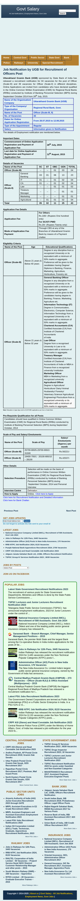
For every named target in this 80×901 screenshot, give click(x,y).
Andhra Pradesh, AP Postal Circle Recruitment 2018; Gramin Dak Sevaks (21, 755)
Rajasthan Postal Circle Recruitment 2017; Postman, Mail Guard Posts (21, 771)
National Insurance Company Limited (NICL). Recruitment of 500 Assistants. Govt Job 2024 (43, 619)
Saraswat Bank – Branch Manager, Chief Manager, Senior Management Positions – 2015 (43, 635)
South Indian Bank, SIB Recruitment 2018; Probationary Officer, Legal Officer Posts (59, 800)
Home (6, 57)
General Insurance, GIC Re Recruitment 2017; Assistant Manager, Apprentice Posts (57, 865)
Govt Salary (28, 8)
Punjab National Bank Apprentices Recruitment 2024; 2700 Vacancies (36, 548)
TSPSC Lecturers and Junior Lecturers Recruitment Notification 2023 (57, 758)
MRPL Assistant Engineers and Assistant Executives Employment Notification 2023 (22, 814)
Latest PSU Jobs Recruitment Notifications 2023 (33, 696)
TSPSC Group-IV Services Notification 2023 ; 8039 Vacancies (32, 557)
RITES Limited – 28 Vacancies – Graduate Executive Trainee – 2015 (20, 879)
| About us (34, 893)
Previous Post (11, 511)
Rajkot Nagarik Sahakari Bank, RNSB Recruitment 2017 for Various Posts (58, 808)
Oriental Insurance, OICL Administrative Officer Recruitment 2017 (56, 857)
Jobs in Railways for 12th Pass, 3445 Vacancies (26, 538)
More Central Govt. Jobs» (29, 785)
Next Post (71, 511)
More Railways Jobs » (30, 885)
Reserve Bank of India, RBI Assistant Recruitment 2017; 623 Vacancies (59, 817)
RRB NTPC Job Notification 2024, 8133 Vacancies (27, 544)
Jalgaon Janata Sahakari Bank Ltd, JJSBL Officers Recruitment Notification (38, 554)
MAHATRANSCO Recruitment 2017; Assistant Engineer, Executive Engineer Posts (58, 774)
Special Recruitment (52, 63)
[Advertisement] (40, 36)
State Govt (54, 57)
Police (6, 63)
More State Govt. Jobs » (68, 780)
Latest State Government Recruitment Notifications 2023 (38, 589)
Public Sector (37, 57)
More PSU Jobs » (31, 836)
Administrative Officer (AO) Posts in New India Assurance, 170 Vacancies (37, 541)
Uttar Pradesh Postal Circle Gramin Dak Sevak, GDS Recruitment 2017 (18, 763)
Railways (18, 63)
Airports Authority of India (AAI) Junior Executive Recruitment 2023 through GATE (21, 800)
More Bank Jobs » (70, 828)
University (33, 63)
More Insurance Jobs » (68, 877)
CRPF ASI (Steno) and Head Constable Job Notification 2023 (32, 551)
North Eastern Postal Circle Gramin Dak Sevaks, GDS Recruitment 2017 (18, 779)
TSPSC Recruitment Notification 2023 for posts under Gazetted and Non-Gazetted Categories (59, 766)
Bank (66, 57)
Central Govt (20, 57)
